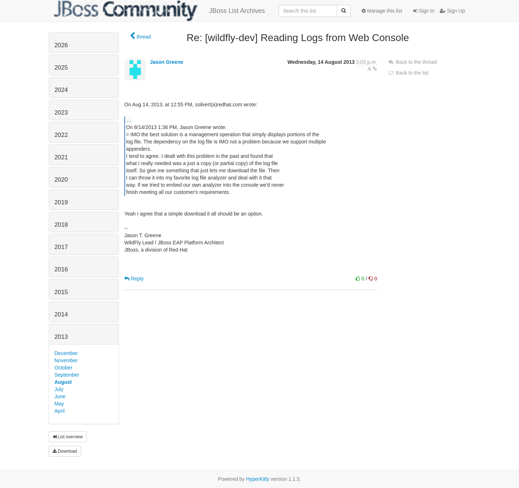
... (129, 119)
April (59, 411)
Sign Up (452, 11)
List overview (68, 436)
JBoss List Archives (159, 11)
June (59, 396)
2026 (61, 45)
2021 (61, 157)
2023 (61, 112)
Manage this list (381, 11)
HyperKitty (258, 479)
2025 (61, 67)
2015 (61, 292)
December (66, 353)
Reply (134, 278)
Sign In (423, 11)
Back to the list (408, 73)
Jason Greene (166, 62)
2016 (61, 269)
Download (65, 451)
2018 (61, 224)
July (58, 389)
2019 (61, 202)
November (66, 360)
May (59, 404)
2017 (61, 247)
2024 (61, 89)
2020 (61, 179)
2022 (61, 135)
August (63, 382)
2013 (61, 336)
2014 (61, 314)
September (66, 375)
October (63, 368)
